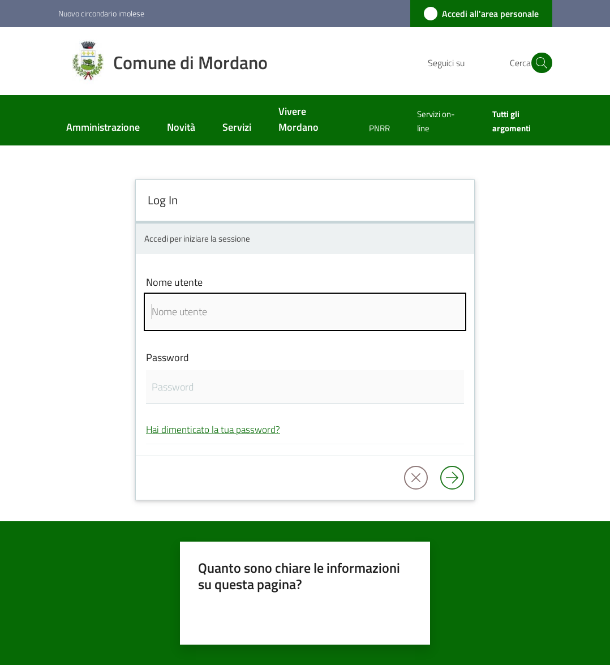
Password (167, 357)
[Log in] (452, 478)
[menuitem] (103, 128)
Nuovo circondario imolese (101, 13)
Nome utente (174, 282)
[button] (538, 62)
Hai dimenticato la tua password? (213, 429)
